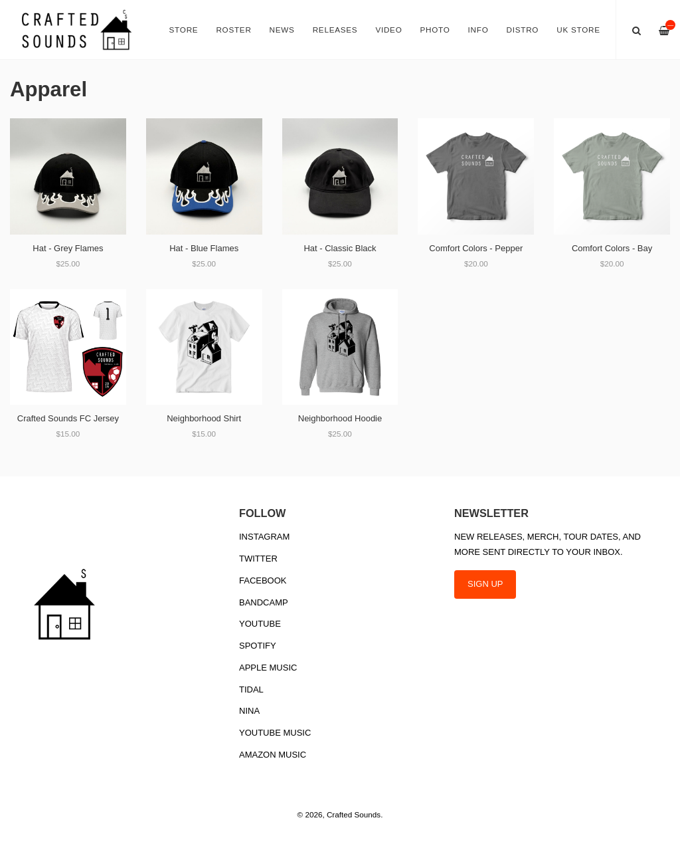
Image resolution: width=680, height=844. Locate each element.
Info (478, 29)
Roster (233, 29)
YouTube (260, 624)
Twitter (258, 559)
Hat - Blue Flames (203, 248)
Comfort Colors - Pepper (476, 248)
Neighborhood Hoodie (340, 418)
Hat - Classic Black (339, 248)
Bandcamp (263, 602)
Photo (435, 29)
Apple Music (268, 668)
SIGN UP (485, 584)
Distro (523, 29)
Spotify (257, 646)
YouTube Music (275, 733)
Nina (249, 711)
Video (388, 29)
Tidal (251, 689)
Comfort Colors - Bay (612, 248)
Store (184, 29)
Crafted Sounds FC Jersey (68, 418)
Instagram (264, 537)
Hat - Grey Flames (68, 248)
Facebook (263, 580)
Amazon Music (272, 755)
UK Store (578, 29)
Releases (335, 29)
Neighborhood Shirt (204, 418)
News (282, 29)
